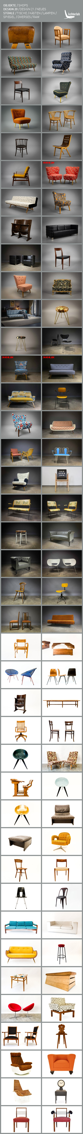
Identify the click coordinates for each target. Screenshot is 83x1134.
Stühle (8, 13)
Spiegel (9, 17)
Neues (41, 9)
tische (22, 13)
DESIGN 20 (10, 9)
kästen (35, 13)
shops (23, 5)
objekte (9, 5)
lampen (49, 13)
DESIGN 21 (27, 9)
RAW (36, 17)
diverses (24, 17)
